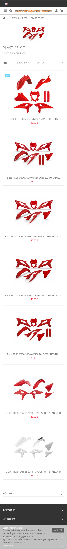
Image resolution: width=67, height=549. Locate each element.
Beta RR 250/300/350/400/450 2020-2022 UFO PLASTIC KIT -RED (33, 297)
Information (9, 493)
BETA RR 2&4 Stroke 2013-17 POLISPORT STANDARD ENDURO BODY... (33, 414)
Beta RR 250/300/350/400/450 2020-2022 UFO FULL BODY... (33, 355)
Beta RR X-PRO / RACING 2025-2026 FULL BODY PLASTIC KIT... (33, 120)
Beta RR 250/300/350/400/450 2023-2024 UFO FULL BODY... (33, 179)
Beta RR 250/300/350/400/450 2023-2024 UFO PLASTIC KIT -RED (33, 238)
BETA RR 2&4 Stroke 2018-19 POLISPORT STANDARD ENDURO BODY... (33, 473)
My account (9, 518)
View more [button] (19, 542)
